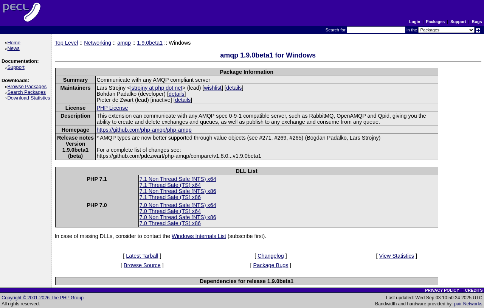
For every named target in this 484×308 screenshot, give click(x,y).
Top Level (66, 43)
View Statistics (396, 256)
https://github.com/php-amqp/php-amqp (143, 130)
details (234, 88)
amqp (124, 43)
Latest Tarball (142, 256)
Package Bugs (271, 265)
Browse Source (142, 265)
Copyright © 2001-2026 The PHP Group (43, 297)
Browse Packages (28, 86)
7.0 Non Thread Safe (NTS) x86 (178, 217)
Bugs (477, 21)
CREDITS (473, 290)
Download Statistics (29, 98)
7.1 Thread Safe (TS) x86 (170, 197)
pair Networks (468, 303)
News (14, 48)
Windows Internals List (199, 236)
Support (458, 21)
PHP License (112, 108)
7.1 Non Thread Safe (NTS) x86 (178, 191)
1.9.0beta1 (150, 43)
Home (14, 42)
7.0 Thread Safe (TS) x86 (170, 223)
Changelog (271, 256)
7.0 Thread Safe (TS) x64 (170, 211)
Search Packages (27, 92)
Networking (97, 43)
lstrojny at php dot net (156, 88)
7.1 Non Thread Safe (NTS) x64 (178, 179)
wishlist (212, 88)
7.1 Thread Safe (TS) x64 (170, 185)
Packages (435, 21)
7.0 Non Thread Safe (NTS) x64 (178, 205)
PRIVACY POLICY (442, 290)
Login (414, 21)
